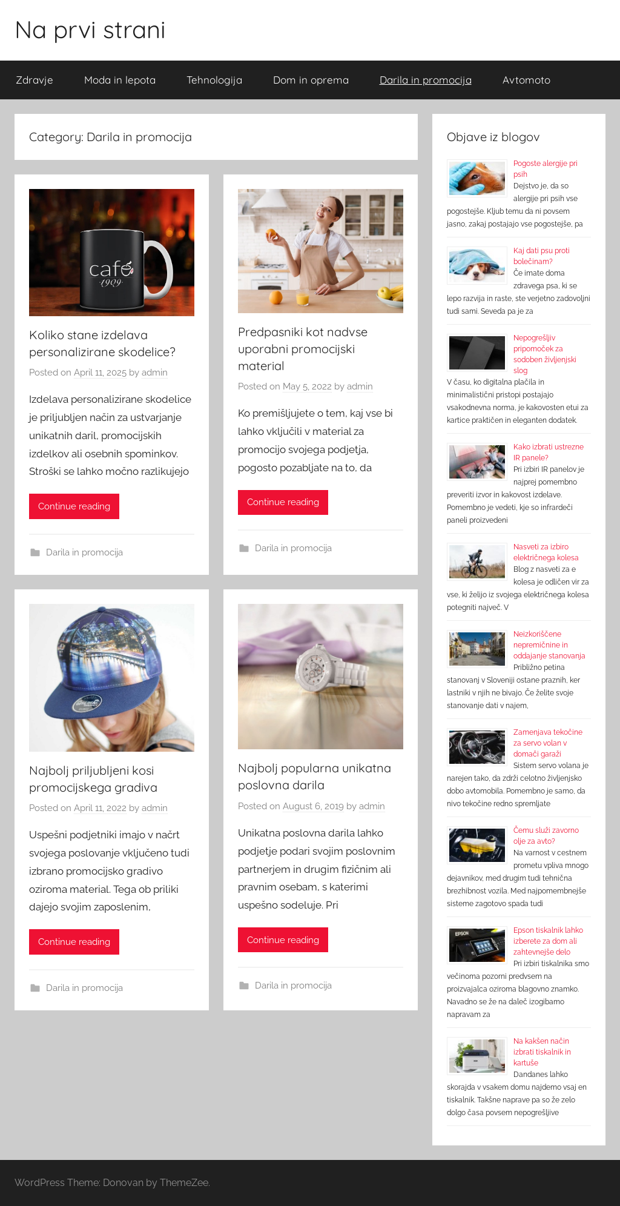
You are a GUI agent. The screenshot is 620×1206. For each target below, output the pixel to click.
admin (155, 372)
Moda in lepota (120, 79)
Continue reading (74, 506)
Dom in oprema (311, 79)
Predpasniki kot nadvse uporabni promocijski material (303, 348)
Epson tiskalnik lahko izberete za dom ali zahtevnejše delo (548, 941)
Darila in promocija (426, 79)
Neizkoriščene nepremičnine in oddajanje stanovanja (549, 645)
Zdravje (34, 79)
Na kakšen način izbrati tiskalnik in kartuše (542, 1052)
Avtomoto (526, 79)
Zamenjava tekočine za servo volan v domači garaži (547, 743)
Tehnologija (214, 79)
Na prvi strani (90, 29)
